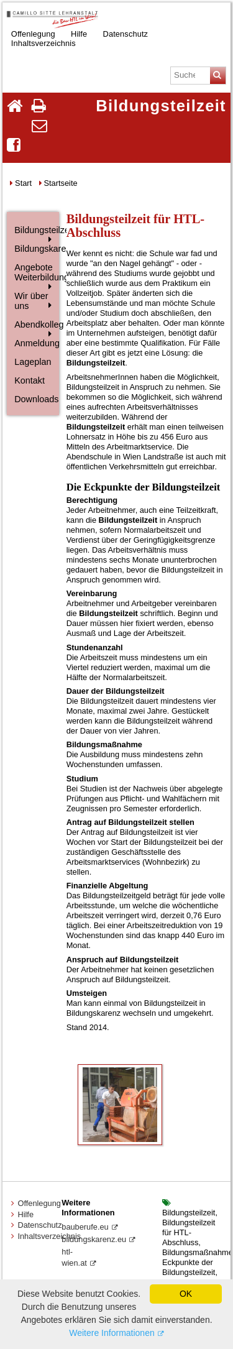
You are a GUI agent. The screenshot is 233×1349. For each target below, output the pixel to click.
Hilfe (25, 1214)
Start (23, 183)
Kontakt (29, 380)
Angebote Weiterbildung (35, 272)
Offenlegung (39, 1203)
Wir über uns (31, 301)
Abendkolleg (35, 324)
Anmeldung (35, 343)
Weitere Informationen (111, 1333)
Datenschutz (125, 33)
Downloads (35, 399)
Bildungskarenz (35, 249)
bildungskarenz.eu (94, 1239)
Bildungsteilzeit (35, 230)
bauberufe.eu (85, 1227)
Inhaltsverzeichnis (43, 42)
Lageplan (32, 362)
